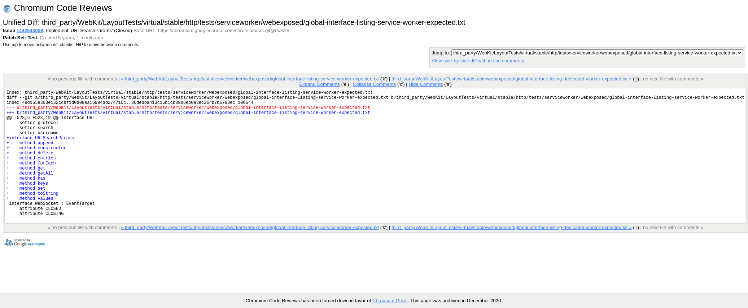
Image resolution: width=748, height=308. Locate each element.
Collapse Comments (374, 84)
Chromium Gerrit (390, 300)
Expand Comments (319, 84)
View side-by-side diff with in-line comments (478, 60)
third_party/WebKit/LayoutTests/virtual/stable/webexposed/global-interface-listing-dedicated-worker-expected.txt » (512, 79)
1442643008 (30, 30)
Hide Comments (425, 84)
